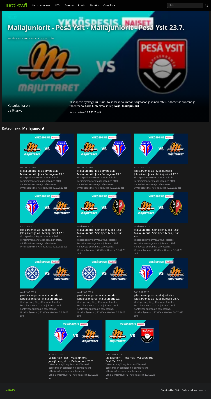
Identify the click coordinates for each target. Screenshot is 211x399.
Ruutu (82, 5)
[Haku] (206, 5)
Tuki (177, 390)
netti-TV (9, 390)
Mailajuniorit (130, 106)
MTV (57, 5)
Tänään (94, 5)
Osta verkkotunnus (194, 390)
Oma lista (109, 5)
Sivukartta (167, 390)
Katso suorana (41, 5)
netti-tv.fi (16, 5)
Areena (69, 5)
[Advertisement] (105, 69)
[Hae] (185, 5)
